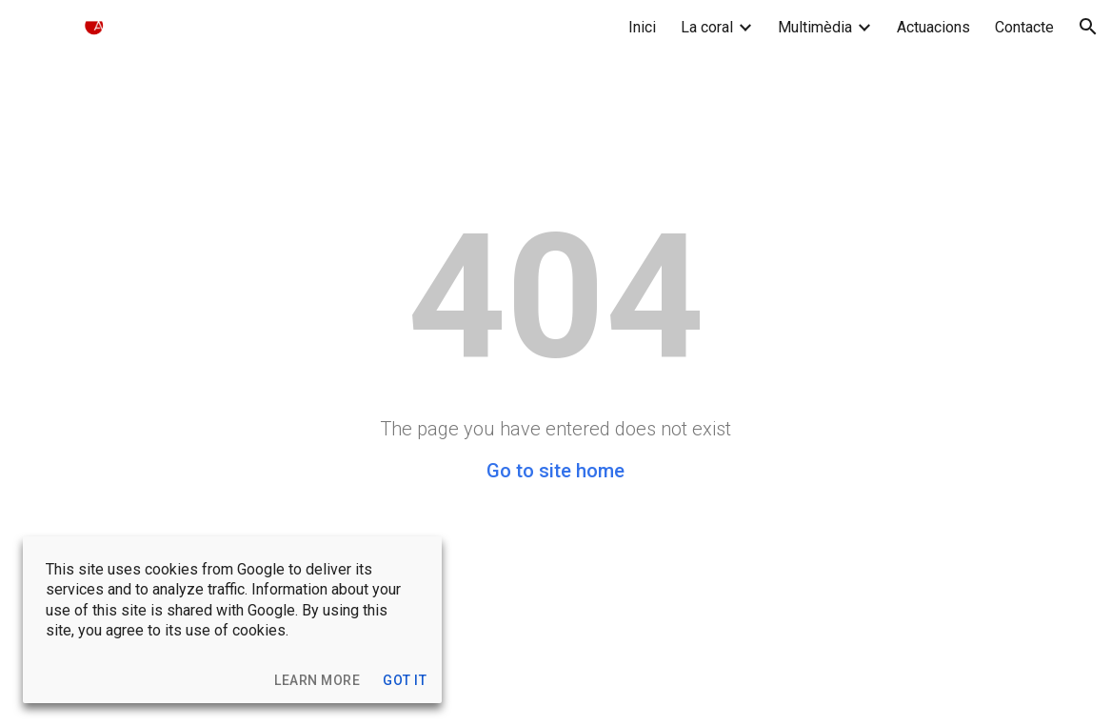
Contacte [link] (1024, 27)
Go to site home (555, 470)
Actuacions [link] (933, 27)
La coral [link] (707, 27)
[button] (1088, 27)
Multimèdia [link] (815, 27)
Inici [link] (642, 27)
